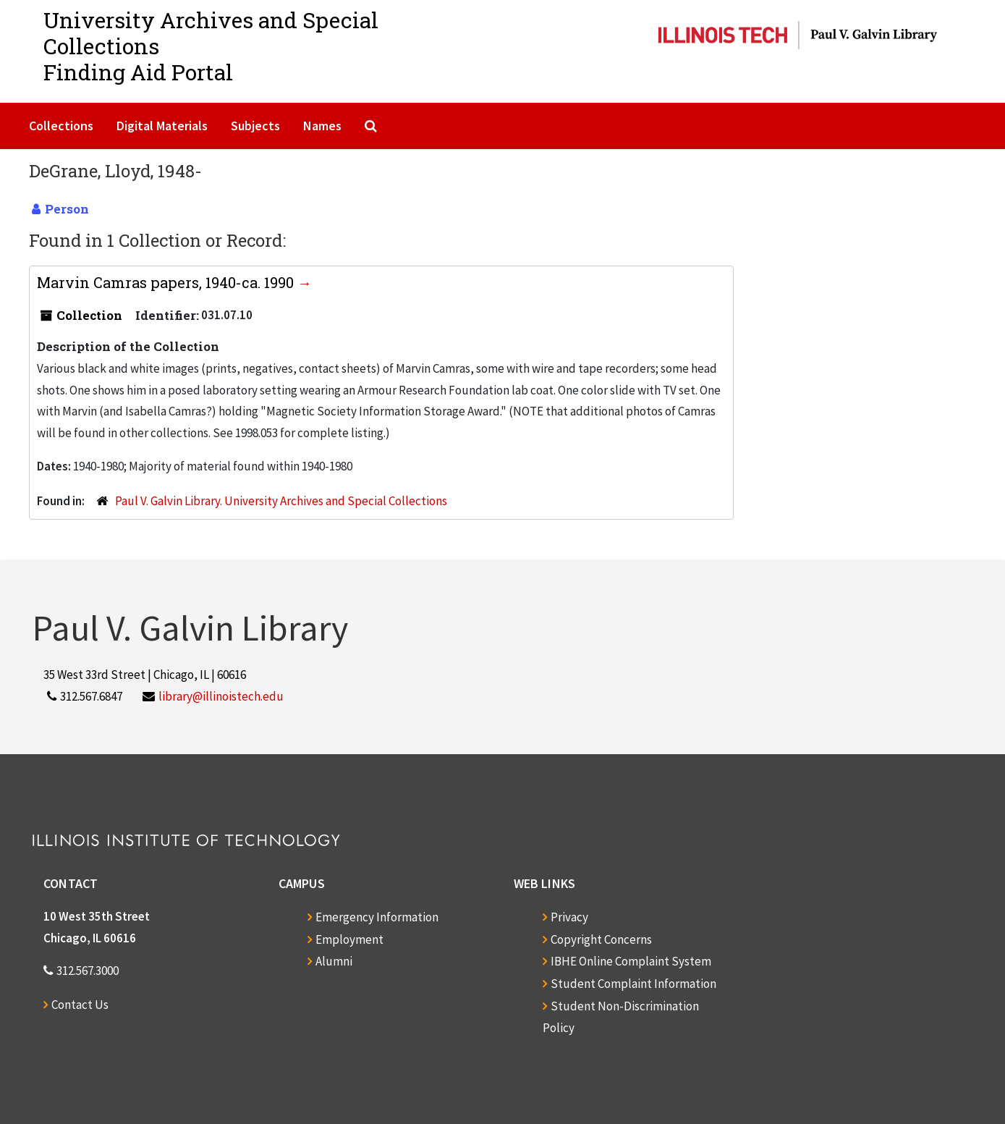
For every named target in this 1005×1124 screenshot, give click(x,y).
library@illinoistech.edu (221, 696)
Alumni (333, 961)
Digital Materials (162, 125)
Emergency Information (376, 917)
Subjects (255, 125)
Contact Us (80, 1005)
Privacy (569, 917)
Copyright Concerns (601, 939)
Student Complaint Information (633, 984)
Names (322, 125)
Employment (349, 939)
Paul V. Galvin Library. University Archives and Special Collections (281, 501)
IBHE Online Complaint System (631, 961)
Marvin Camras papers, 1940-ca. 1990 (167, 282)
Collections (61, 125)
